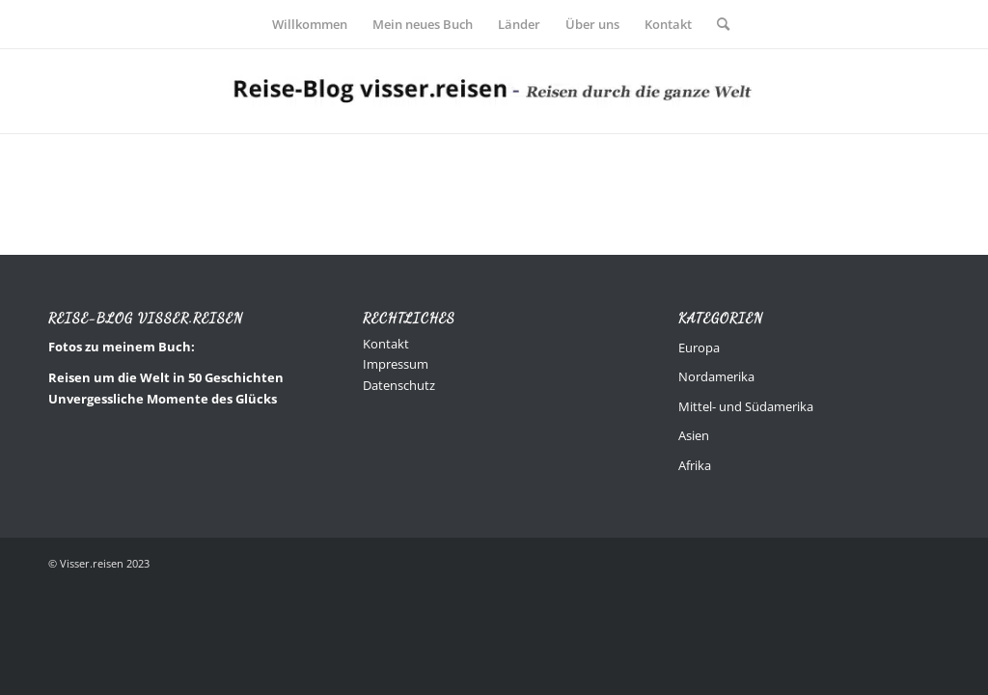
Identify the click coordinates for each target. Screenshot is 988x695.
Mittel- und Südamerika (745, 406)
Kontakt (386, 343)
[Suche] (716, 24)
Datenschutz (399, 385)
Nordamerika (716, 376)
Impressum (395, 364)
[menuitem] (310, 24)
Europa (699, 347)
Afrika (694, 465)
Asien (693, 435)
